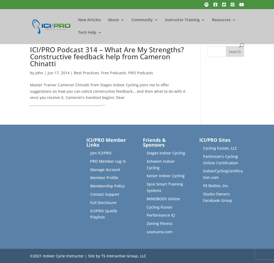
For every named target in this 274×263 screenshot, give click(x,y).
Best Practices (86, 72)
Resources (221, 20)
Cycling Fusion (159, 207)
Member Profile (104, 177)
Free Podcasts (113, 72)
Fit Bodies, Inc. (216, 185)
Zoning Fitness (160, 223)
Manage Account (105, 169)
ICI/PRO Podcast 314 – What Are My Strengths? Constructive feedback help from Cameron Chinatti (107, 56)
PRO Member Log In (108, 161)
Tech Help (87, 33)
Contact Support (104, 194)
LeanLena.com (159, 231)
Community (142, 20)
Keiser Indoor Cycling (166, 175)
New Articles (89, 20)
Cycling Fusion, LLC (220, 148)
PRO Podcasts (140, 72)
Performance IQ (161, 215)
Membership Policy (107, 185)
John (39, 72)
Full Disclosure (103, 202)
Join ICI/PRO (101, 152)
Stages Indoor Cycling (166, 152)
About (113, 20)
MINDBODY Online (163, 198)
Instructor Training (182, 20)
